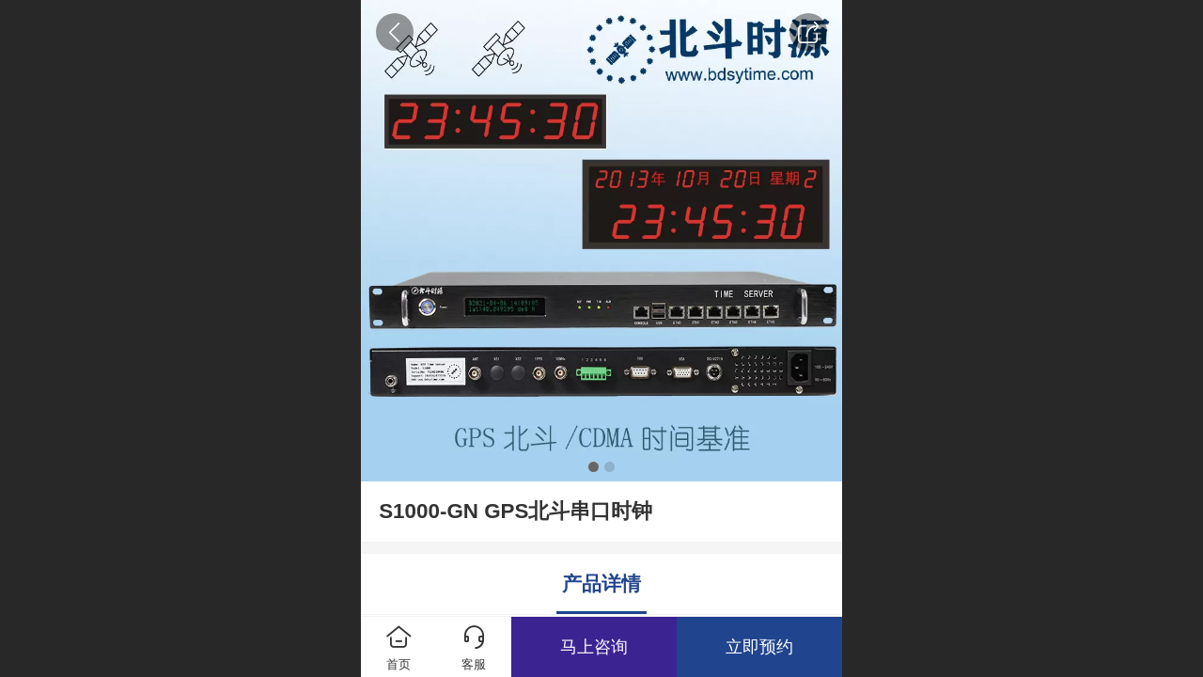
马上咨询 (594, 647)
